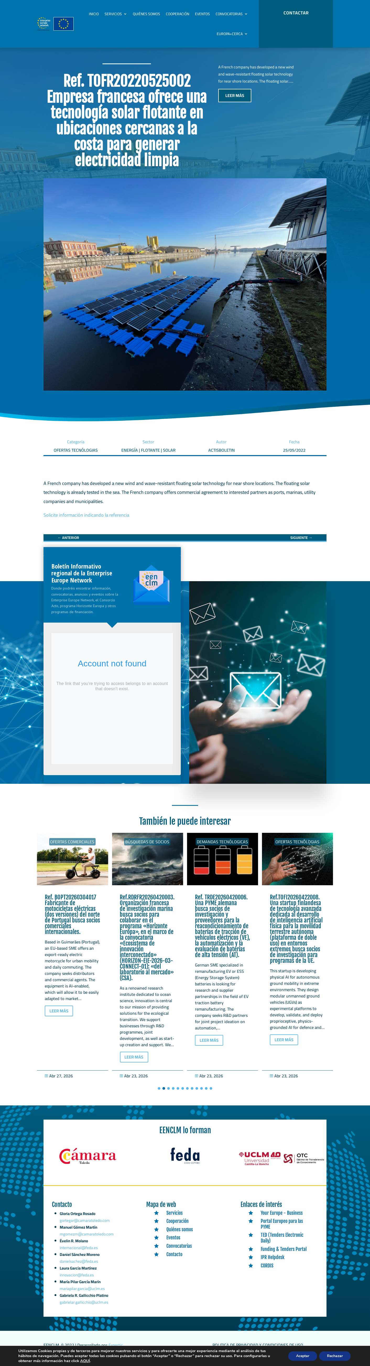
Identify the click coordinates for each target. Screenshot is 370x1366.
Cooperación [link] (177, 13)
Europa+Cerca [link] (230, 33)
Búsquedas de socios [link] (222, 847)
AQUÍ (116, 1361)
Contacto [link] (174, 1259)
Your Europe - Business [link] (282, 1218)
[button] (159, 1094)
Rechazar (335, 1356)
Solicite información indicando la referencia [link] (86, 520)
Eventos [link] (202, 13)
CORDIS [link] (267, 1271)
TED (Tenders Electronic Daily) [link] (282, 1243)
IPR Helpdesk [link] (272, 1263)
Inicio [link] (94, 13)
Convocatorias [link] (229, 13)
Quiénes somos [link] (146, 13)
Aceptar (302, 1356)
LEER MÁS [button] (234, 101)
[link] (68, 543)
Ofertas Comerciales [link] (72, 847)
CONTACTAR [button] (296, 13)
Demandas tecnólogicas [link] (297, 847)
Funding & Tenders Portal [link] (284, 1254)
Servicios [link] (113, 13)
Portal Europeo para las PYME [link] (282, 1229)
